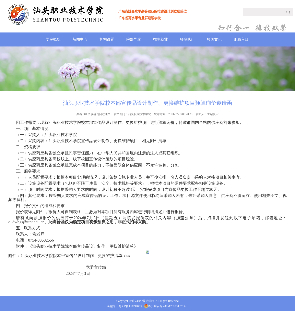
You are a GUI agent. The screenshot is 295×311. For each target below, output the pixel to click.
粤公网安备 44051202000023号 (167, 306)
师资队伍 (187, 39)
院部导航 (133, 39)
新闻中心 (80, 39)
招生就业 (160, 39)
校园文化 (214, 39)
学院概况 (53, 39)
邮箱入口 (241, 39)
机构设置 (106, 39)
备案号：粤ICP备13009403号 (125, 306)
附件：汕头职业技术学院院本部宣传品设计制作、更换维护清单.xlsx (69, 255)
